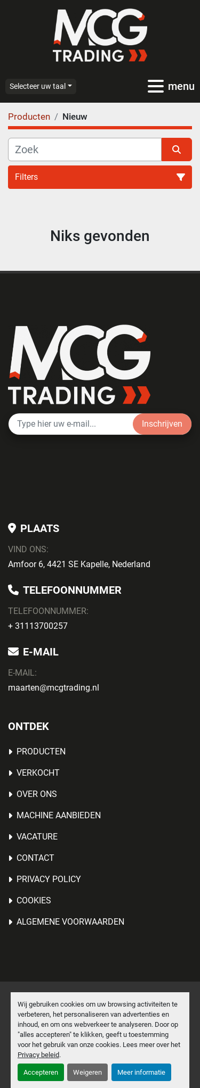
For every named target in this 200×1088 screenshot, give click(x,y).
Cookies (34, 900)
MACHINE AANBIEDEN (59, 815)
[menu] (156, 86)
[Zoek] (85, 149)
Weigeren (87, 1072)
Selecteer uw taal (38, 86)
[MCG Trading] (79, 364)
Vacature (37, 837)
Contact (35, 858)
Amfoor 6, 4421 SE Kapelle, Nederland (79, 564)
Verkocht (38, 773)
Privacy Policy (49, 879)
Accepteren (40, 1072)
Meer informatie (141, 1072)
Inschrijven (162, 424)
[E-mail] (71, 424)
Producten (41, 751)
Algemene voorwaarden (70, 922)
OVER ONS (37, 794)
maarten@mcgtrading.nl (53, 688)
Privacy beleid (38, 1055)
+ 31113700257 (38, 626)
